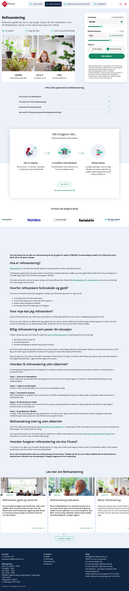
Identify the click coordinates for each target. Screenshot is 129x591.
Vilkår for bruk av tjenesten (96, 559)
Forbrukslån (95, 49)
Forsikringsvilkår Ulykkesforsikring (98, 566)
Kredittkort (48, 564)
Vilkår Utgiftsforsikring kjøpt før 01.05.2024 (102, 574)
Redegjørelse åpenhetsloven (96, 556)
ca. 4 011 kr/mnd (116, 35)
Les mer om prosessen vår (64, 190)
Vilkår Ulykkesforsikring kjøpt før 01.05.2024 (102, 576)
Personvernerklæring (93, 561)
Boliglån (47, 556)
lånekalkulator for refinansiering (85, 280)
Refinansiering (113, 49)
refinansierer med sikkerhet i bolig (96, 434)
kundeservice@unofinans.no (13, 559)
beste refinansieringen (57, 335)
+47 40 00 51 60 (8, 556)
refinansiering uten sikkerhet (51, 427)
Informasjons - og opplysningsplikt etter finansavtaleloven (101, 570)
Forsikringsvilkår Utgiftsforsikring (98, 564)
